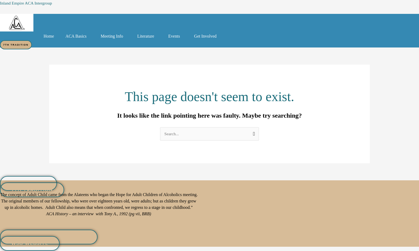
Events (174, 36)
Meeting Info (112, 36)
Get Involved (205, 36)
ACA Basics (76, 36)
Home (49, 36)
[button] (77, 36)
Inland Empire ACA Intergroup (26, 3)
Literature (145, 36)
